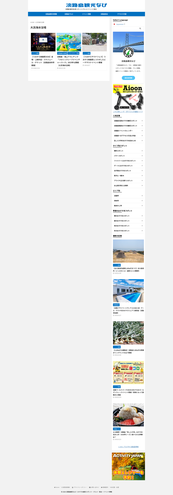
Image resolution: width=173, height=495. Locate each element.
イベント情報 (86, 14)
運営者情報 (128, 78)
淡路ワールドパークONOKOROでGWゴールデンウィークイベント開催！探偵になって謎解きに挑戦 (128, 392)
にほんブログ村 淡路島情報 (128, 447)
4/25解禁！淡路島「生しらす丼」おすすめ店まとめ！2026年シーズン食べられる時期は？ (128, 434)
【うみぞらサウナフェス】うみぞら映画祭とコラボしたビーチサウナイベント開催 (94, 59)
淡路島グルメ (69, 14)
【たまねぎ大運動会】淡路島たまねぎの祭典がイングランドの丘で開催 (128, 351)
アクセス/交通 (121, 14)
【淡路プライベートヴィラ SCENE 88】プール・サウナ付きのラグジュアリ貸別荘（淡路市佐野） (128, 310)
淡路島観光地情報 (51, 14)
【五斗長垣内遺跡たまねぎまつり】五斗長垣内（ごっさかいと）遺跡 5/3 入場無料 (128, 269)
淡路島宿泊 (104, 14)
